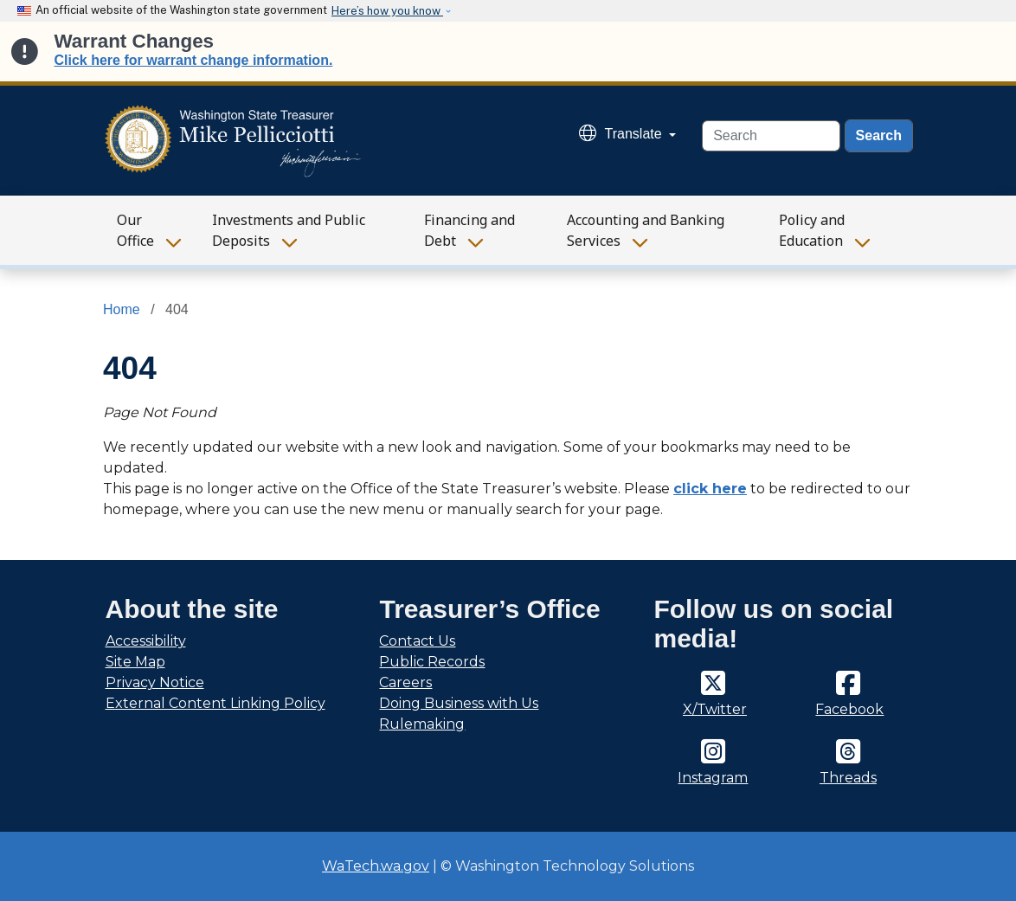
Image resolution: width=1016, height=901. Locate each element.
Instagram (713, 777)
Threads (848, 777)
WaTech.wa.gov (375, 866)
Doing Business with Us (458, 703)
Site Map (135, 661)
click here (710, 488)
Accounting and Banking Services (645, 230)
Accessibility (146, 641)
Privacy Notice (155, 682)
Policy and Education (812, 230)
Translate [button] (622, 133)
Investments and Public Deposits (288, 230)
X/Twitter (715, 709)
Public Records (432, 661)
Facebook (849, 709)
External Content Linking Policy (215, 703)
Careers (405, 682)
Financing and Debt (469, 230)
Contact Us (417, 641)
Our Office (135, 230)
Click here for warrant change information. (194, 60)
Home (121, 309)
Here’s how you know (387, 10)
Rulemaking (422, 724)
